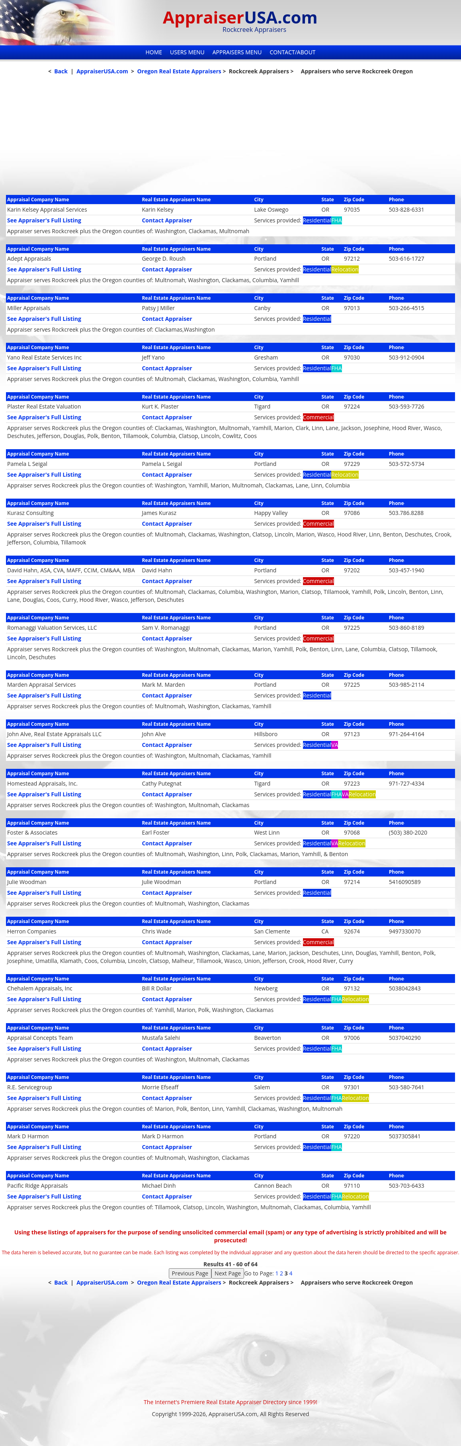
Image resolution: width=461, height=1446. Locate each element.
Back (61, 71)
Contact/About (292, 52)
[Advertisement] (230, 139)
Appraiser (240, 17)
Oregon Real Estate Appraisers (179, 71)
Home (153, 52)
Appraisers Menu (237, 52)
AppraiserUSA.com (102, 71)
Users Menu (187, 52)
